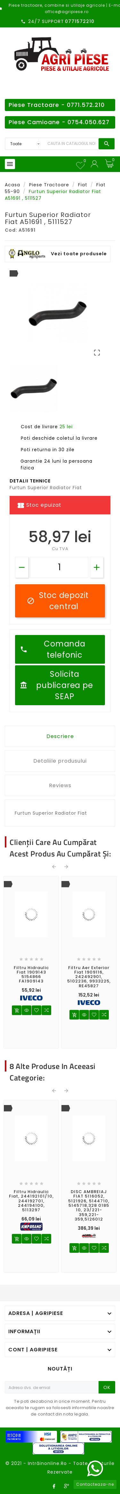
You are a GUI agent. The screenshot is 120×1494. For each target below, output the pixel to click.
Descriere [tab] (60, 736)
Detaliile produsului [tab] (60, 761)
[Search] (71, 143)
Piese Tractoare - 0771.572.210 (57, 105)
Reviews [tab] (60, 785)
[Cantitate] (59, 567)
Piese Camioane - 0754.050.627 (59, 122)
